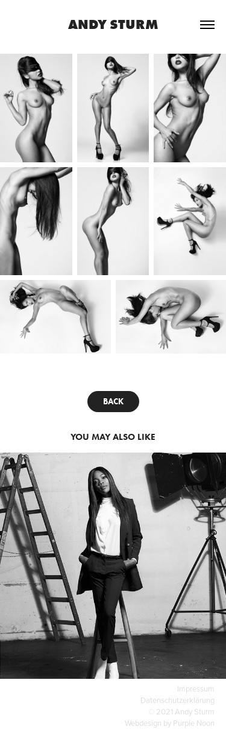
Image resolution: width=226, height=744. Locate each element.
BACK (113, 401)
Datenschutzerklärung (177, 700)
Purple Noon (194, 722)
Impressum (196, 688)
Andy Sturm (113, 24)
